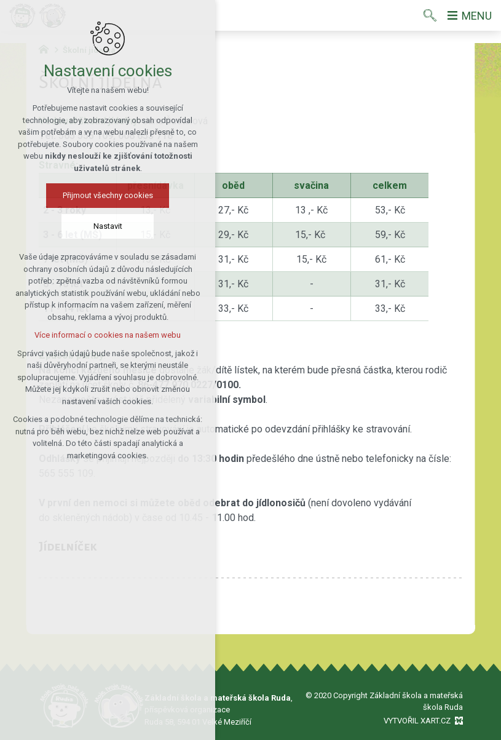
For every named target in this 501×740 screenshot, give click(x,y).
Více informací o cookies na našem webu (83, 335)
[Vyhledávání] (430, 15)
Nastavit (83, 226)
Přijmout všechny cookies (83, 195)
